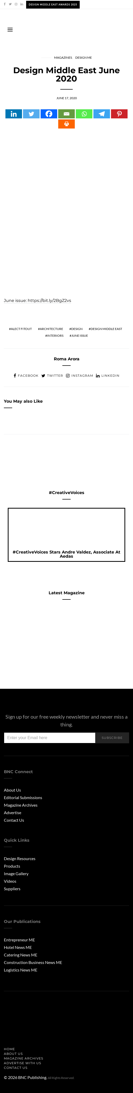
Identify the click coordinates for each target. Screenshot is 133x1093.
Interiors (55, 336)
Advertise (12, 812)
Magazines (63, 57)
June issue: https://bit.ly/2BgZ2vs (37, 300)
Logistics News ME (20, 969)
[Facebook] (49, 113)
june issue (79, 336)
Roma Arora (66, 358)
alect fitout (21, 329)
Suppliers (12, 888)
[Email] (66, 113)
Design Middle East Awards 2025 (53, 4)
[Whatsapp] (84, 113)
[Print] (66, 124)
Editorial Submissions (23, 797)
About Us (12, 789)
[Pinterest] (119, 113)
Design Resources (19, 858)
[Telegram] (101, 113)
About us (13, 1054)
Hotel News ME (18, 947)
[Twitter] (31, 113)
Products (12, 865)
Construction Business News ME (33, 962)
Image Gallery (16, 873)
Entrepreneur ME (19, 939)
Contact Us (14, 820)
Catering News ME (20, 954)
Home (9, 1049)
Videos (10, 881)
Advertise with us (22, 1063)
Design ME (83, 57)
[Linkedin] (13, 113)
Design (77, 329)
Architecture (51, 329)
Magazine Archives (21, 804)
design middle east (106, 329)
